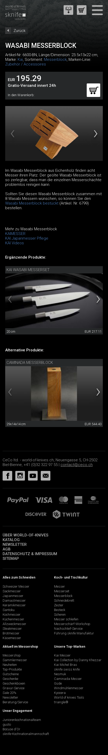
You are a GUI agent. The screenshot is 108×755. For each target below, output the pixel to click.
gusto (7, 724)
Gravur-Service (13, 688)
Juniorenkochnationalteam (22, 720)
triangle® (61, 702)
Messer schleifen (66, 619)
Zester (58, 605)
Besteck (59, 610)
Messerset (61, 591)
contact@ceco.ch (76, 464)
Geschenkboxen (14, 683)
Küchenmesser (13, 619)
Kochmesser (12, 614)
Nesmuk (60, 674)
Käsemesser (12, 638)
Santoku (9, 610)
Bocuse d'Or (11, 729)
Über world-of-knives (25, 535)
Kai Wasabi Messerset (28, 269)
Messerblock (55, 59)
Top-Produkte (12, 669)
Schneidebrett (64, 600)
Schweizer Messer (16, 586)
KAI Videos (14, 243)
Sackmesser (12, 591)
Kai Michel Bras (65, 665)
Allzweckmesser (14, 624)
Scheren (60, 614)
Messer (59, 586)
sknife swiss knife (67, 669)
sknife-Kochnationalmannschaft (26, 734)
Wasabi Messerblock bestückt (31, 203)
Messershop (12, 655)
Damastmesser (14, 600)
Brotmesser (11, 633)
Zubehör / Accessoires (25, 64)
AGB (7, 549)
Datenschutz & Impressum (30, 554)
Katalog (11, 539)
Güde (58, 683)
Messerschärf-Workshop (72, 624)
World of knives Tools (69, 697)
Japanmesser (13, 596)
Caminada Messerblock (29, 362)
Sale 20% (9, 693)
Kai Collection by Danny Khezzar (78, 660)
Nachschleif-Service (68, 629)
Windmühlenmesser (68, 688)
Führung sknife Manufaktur (74, 633)
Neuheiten (10, 665)
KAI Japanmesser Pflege (26, 238)
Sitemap (11, 558)
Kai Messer (62, 655)
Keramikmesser (14, 605)
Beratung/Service (15, 702)
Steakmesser (12, 629)
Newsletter (15, 544)
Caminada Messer (68, 679)
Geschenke (10, 679)
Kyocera (60, 693)
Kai (20, 59)
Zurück (19, 30)
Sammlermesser (15, 660)
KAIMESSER (15, 233)
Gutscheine (11, 674)
